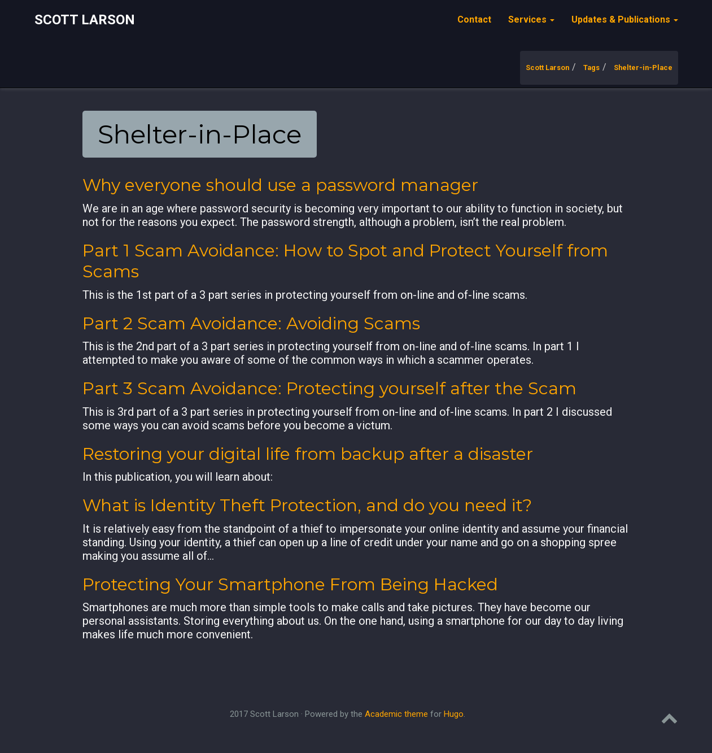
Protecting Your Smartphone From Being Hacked (290, 584)
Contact (474, 19)
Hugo (454, 714)
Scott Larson (84, 20)
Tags (591, 67)
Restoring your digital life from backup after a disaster (307, 453)
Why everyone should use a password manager (280, 185)
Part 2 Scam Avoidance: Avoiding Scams (251, 323)
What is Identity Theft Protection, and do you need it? (307, 505)
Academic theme (396, 714)
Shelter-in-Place (643, 67)
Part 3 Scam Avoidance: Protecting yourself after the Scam (329, 388)
